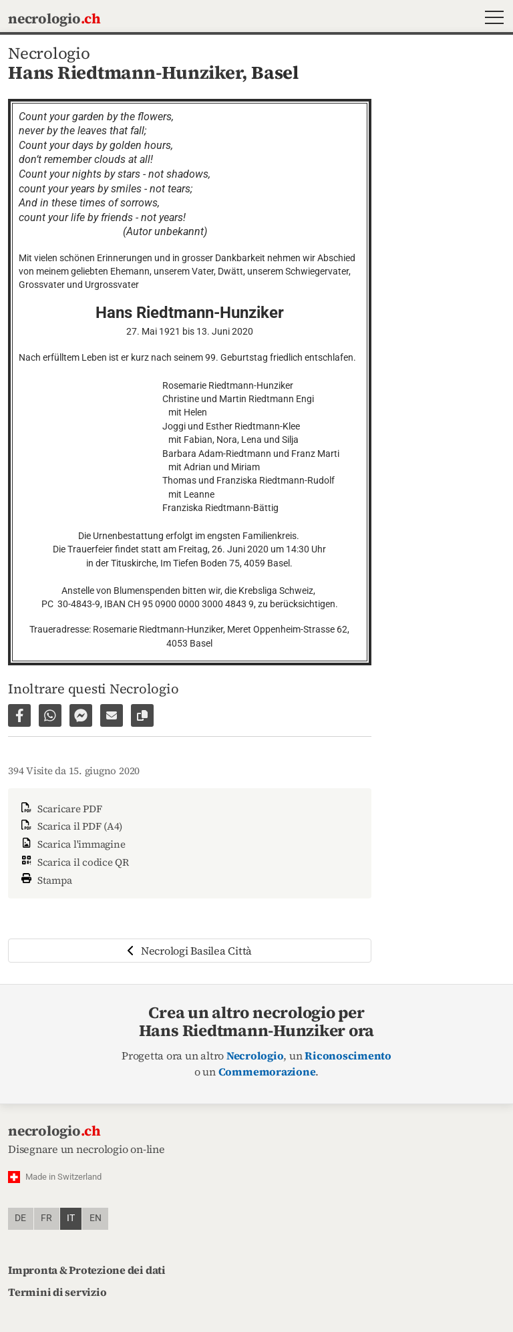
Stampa (45, 878)
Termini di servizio (57, 1292)
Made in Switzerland (63, 1177)
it (71, 1218)
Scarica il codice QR (74, 862)
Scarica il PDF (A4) (70, 826)
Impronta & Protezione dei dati (87, 1270)
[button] (491, 19)
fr (46, 1218)
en (96, 1218)
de (20, 1218)
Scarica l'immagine (72, 844)
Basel (275, 72)
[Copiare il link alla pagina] (142, 715)
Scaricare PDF (60, 809)
